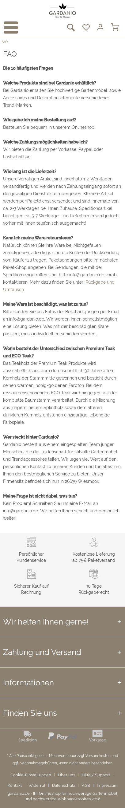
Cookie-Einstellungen (30, 775)
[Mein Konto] (100, 28)
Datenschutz (63, 785)
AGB (86, 785)
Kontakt (15, 785)
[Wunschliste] (85, 28)
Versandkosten (98, 756)
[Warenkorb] (115, 28)
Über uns (66, 775)
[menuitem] (9, 28)
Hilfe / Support (96, 775)
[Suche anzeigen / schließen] (70, 28)
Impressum (107, 785)
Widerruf (36, 785)
